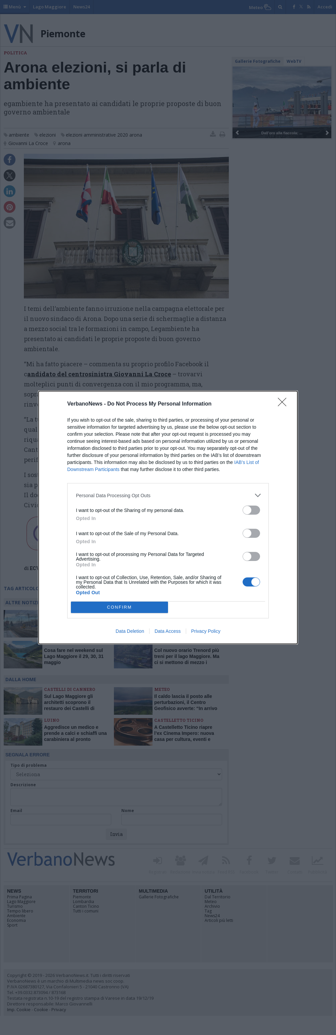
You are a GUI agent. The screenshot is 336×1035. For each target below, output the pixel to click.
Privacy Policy (205, 631)
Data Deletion (130, 631)
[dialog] (168, 517)
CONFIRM (119, 607)
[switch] (251, 510)
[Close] (284, 404)
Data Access (168, 631)
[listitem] (168, 495)
